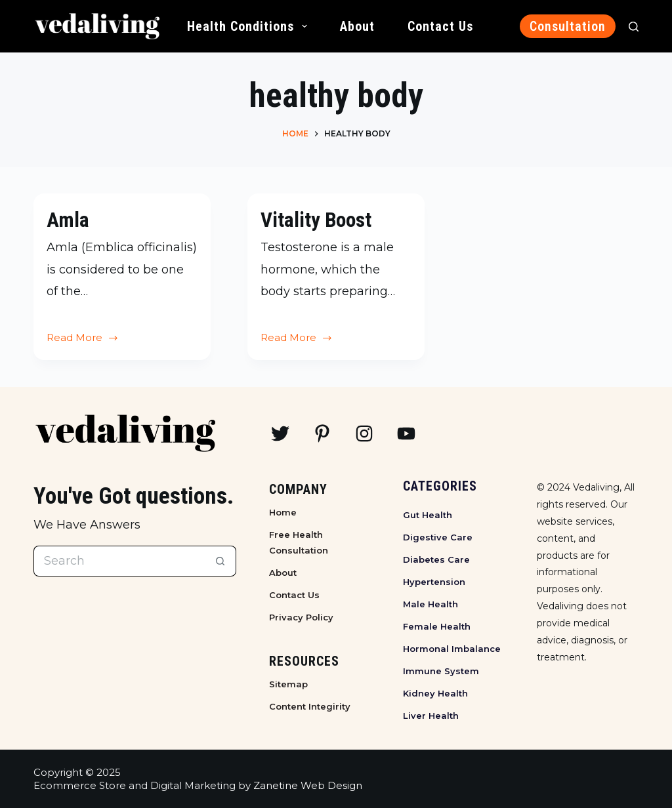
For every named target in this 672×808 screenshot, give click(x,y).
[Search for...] (119, 561)
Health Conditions (249, 26)
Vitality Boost (317, 219)
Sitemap (288, 684)
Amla (68, 219)
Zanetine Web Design (307, 785)
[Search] (634, 26)
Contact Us (440, 26)
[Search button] (220, 561)
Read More (83, 339)
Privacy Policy (301, 617)
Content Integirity (309, 706)
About (357, 26)
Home (283, 512)
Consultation (568, 26)
